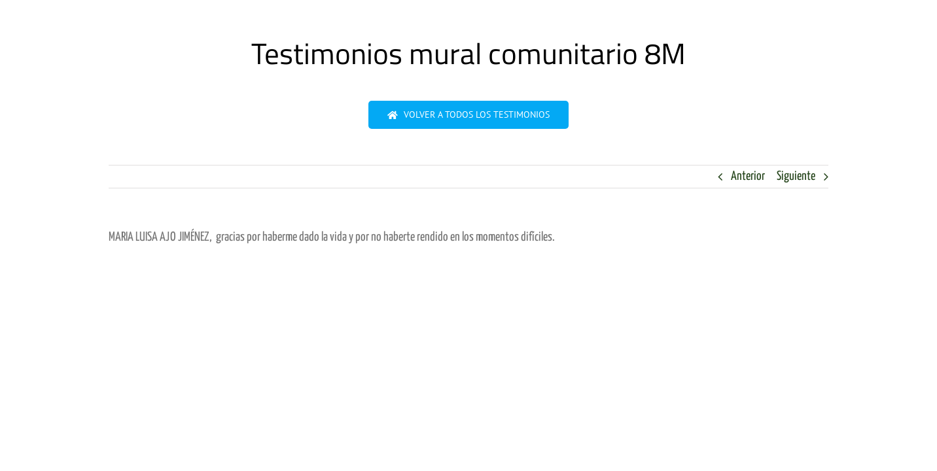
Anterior (748, 176)
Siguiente (796, 176)
